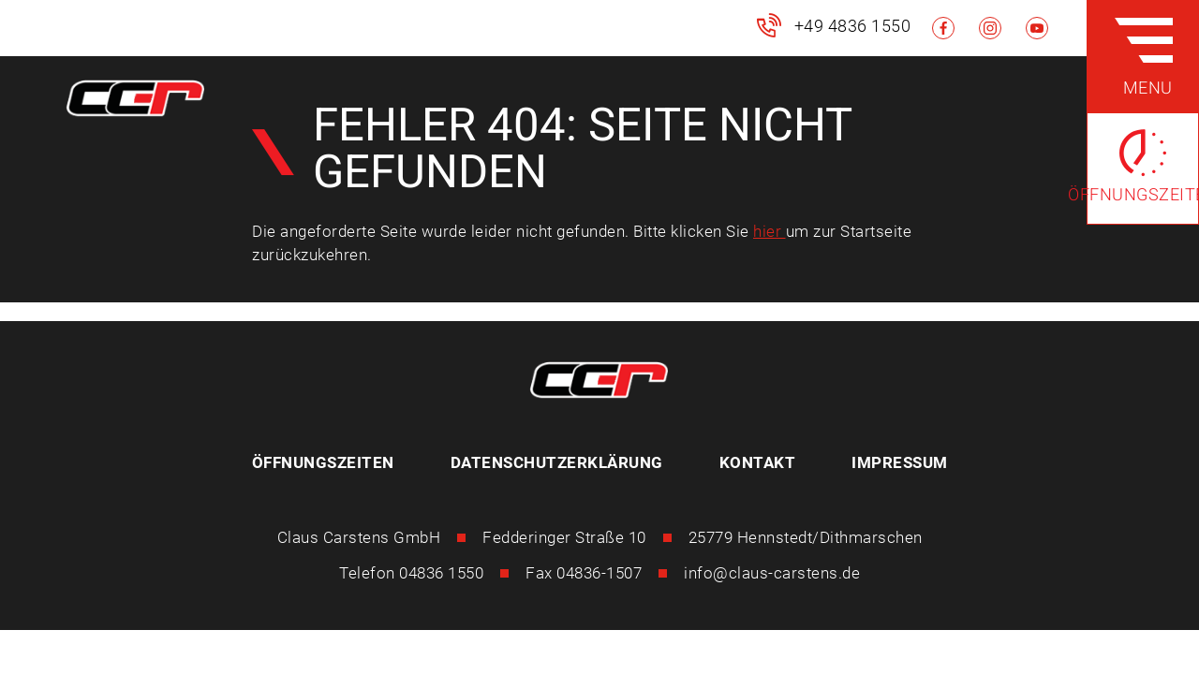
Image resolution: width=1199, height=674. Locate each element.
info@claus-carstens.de (772, 573)
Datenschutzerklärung (557, 462)
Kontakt (757, 462)
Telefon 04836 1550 (411, 573)
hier (769, 231)
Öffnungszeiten (323, 462)
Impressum (899, 462)
